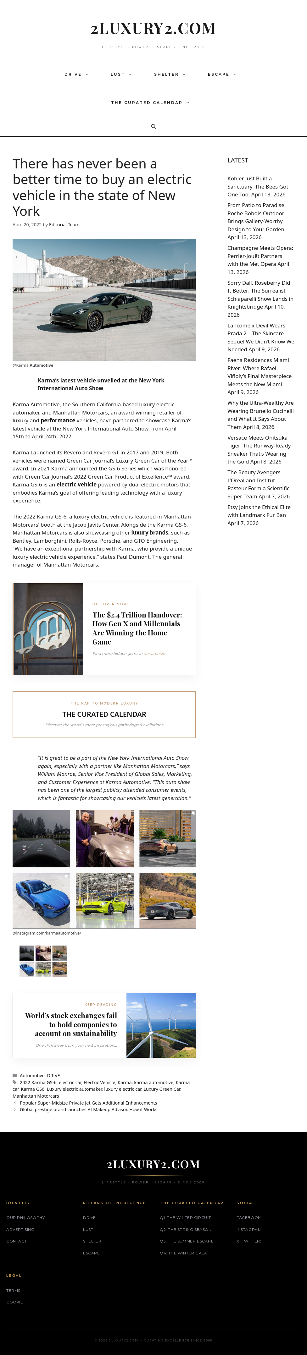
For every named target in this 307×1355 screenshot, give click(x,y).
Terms (13, 1290)
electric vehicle (77, 484)
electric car (70, 1082)
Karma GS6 (32, 1089)
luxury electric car (122, 1089)
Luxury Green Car (138, 460)
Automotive (41, 365)
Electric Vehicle (99, 1082)
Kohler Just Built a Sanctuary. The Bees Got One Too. (257, 186)
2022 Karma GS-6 (38, 1082)
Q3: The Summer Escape (187, 1241)
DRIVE (79, 74)
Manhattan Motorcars (36, 1096)
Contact (16, 1241)
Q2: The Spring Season (186, 1229)
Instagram (249, 1229)
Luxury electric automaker (74, 1089)
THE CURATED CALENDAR (153, 102)
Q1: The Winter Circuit (185, 1217)
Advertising (20, 1229)
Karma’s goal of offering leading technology (93, 492)
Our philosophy (25, 1217)
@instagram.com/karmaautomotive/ (47, 933)
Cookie (14, 1302)
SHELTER (173, 74)
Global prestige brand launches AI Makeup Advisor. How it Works (88, 1109)
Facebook (249, 1217)
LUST (124, 74)
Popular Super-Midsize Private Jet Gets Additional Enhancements (88, 1103)
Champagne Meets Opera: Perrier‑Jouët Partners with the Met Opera (260, 255)
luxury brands (149, 532)
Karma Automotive (36, 404)
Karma (125, 1082)
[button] (88, 74)
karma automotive (153, 1082)
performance (58, 420)
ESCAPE (225, 74)
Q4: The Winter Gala (183, 1253)
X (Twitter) (249, 1241)
